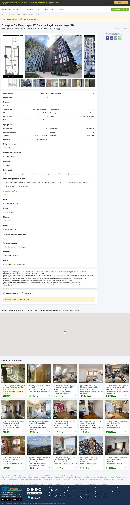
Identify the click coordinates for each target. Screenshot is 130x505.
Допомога (60, 9)
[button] (65, 332)
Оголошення (17, 9)
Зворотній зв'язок (101, 497)
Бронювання (6, 9)
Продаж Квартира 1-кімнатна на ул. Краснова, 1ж (116, 422)
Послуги (45, 9)
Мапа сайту (83, 494)
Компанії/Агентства (32, 9)
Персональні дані (54, 493)
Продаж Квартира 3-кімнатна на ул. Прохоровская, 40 (90, 458)
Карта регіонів (84, 497)
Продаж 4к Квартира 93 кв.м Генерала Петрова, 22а (39, 422)
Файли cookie (115, 488)
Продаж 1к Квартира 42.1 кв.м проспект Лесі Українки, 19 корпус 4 (14, 386)
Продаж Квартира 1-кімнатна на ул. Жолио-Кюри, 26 (116, 458)
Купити (36, 14)
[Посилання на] (28, 489)
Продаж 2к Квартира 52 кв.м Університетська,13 (65, 422)
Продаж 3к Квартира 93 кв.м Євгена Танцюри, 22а (90, 422)
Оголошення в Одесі (14, 14)
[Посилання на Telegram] (39, 489)
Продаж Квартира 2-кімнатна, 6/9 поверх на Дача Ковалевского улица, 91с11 (39, 458)
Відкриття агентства (86, 491)
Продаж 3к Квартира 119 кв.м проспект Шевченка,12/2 (117, 386)
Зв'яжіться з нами (101, 494)
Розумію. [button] (121, 2)
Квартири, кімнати (27, 14)
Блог (52, 9)
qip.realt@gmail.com (45, 503)
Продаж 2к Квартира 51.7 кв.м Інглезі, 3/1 (40, 386)
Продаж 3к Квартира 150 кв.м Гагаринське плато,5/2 (13, 422)
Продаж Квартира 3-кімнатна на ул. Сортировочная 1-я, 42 (13, 458)
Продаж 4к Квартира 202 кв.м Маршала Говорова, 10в (91, 386)
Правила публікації (55, 496)
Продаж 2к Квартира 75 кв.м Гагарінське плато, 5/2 (65, 458)
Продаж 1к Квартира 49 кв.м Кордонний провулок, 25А (65, 386)
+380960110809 (61, 503)
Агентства (83, 488)
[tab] (10, 293)
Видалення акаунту (117, 491)
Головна (3, 14)
